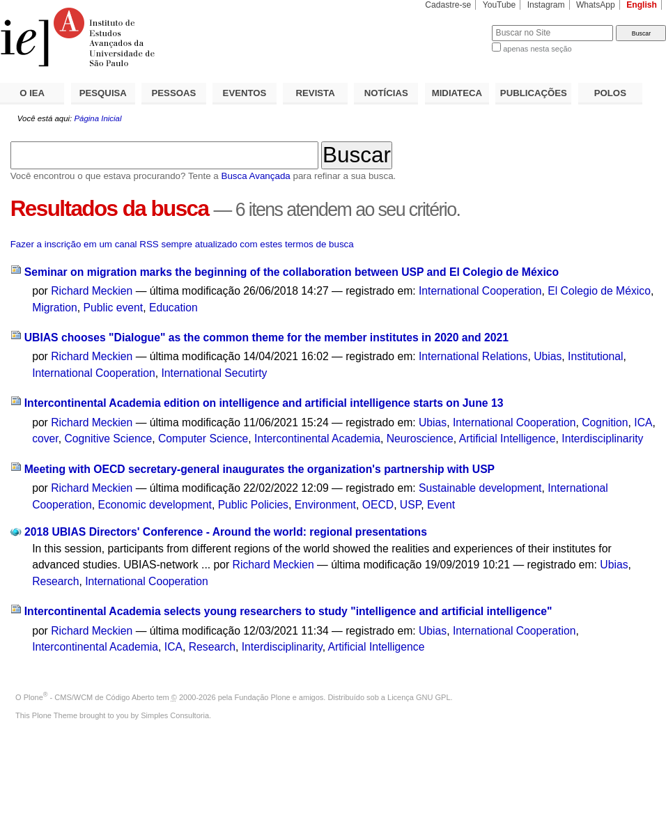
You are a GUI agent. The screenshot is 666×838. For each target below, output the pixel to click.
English (641, 5)
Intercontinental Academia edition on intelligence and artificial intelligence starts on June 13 (264, 403)
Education (173, 307)
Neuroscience (420, 438)
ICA (643, 422)
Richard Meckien (91, 291)
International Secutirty (214, 373)
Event (441, 505)
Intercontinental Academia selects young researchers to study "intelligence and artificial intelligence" (288, 611)
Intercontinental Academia (317, 438)
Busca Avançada (255, 176)
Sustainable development (480, 488)
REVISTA (315, 93)
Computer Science (203, 438)
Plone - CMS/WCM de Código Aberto (89, 697)
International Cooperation (480, 291)
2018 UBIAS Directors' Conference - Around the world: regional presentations (225, 532)
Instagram (546, 5)
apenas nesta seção (537, 49)
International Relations (473, 356)
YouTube (499, 5)
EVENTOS (245, 93)
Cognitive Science (108, 438)
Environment (325, 505)
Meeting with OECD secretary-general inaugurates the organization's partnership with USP (259, 469)
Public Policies (253, 505)
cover (45, 438)
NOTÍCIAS (386, 93)
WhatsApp (595, 5)
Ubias (548, 356)
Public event (114, 307)
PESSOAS (174, 93)
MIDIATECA (457, 93)
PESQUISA (103, 93)
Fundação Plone (263, 697)
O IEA (32, 93)
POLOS (610, 93)
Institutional (596, 356)
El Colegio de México (599, 291)
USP (410, 505)
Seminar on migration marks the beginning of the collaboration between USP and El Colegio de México (291, 272)
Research (55, 581)
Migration (54, 307)
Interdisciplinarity (602, 438)
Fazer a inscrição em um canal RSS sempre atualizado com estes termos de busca (182, 244)
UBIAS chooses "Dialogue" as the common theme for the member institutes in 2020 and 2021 (266, 337)
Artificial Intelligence (507, 438)
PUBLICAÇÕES (533, 93)
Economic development (155, 505)
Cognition (605, 422)
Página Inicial (97, 118)
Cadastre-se (448, 5)
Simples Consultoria (175, 715)
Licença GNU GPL (418, 697)
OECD (378, 505)
